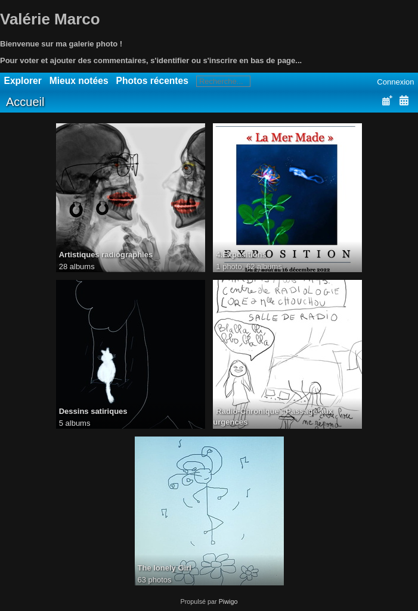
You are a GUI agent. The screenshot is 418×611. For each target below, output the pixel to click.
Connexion (395, 81)
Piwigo (228, 601)
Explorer (23, 81)
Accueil (25, 101)
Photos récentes (152, 81)
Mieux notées (79, 81)
